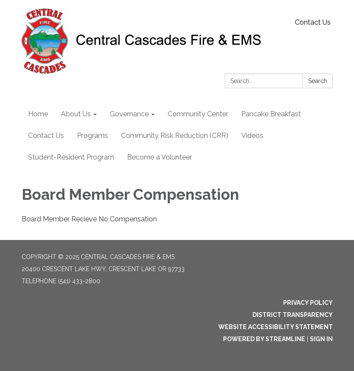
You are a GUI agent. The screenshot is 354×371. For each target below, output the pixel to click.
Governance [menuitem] (129, 114)
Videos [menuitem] (252, 135)
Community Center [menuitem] (198, 114)
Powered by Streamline (264, 339)
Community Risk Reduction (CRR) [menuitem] (174, 135)
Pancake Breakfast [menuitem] (271, 114)
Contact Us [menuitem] (46, 135)
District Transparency (292, 314)
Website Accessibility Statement (275, 326)
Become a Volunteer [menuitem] (159, 157)
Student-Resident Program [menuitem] (71, 157)
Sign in (321, 339)
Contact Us (313, 22)
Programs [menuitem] (92, 135)
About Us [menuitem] (76, 114)
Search (317, 80)
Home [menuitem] (38, 114)
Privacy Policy (308, 302)
